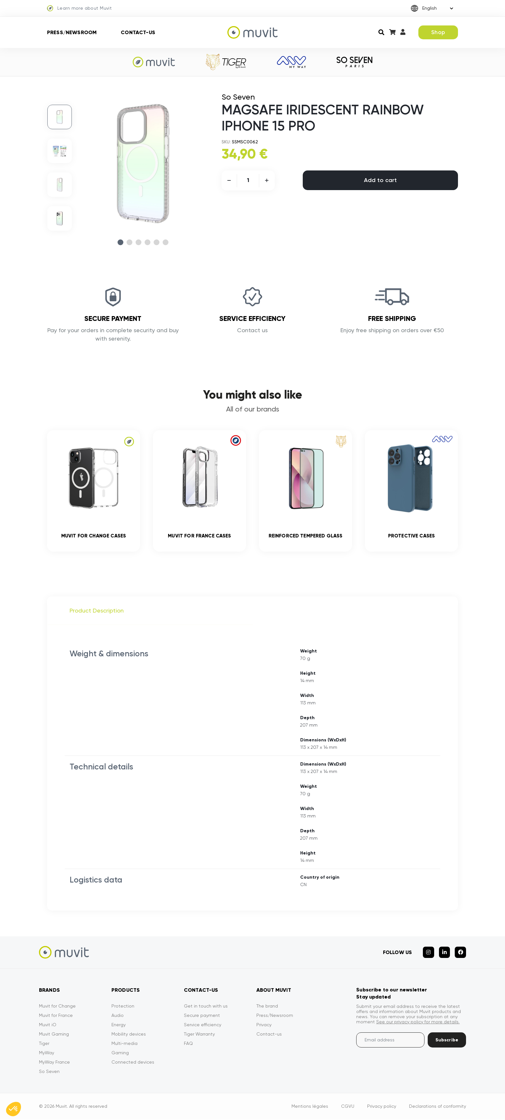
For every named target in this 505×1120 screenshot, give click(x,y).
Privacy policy (381, 1106)
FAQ (188, 1044)
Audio (117, 1016)
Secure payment (202, 1016)
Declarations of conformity (437, 1106)
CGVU (347, 1106)
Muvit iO (47, 1025)
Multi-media (124, 1044)
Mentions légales (309, 1106)
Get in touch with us (206, 1006)
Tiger (44, 1044)
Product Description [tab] (97, 611)
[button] (13, 1109)
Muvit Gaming (54, 1034)
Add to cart (380, 180)
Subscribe (446, 1040)
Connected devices (132, 1062)
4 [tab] (147, 242)
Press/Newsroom (72, 32)
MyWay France (54, 1062)
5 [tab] (156, 242)
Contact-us (138, 32)
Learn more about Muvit (79, 8)
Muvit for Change (57, 1006)
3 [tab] (138, 242)
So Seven (49, 1072)
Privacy (264, 1025)
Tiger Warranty (199, 1034)
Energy (118, 1025)
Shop (438, 32)
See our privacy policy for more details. (418, 1022)
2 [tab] (129, 242)
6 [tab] (165, 242)
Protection (122, 1006)
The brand (267, 1006)
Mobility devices (128, 1034)
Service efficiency (202, 1025)
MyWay (46, 1053)
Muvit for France (56, 1016)
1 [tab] (120, 242)
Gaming (120, 1053)
